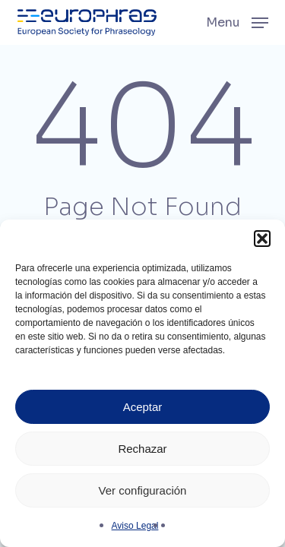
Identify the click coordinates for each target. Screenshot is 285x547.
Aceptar (143, 406)
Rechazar (142, 448)
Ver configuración (143, 490)
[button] (262, 238)
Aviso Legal (135, 525)
